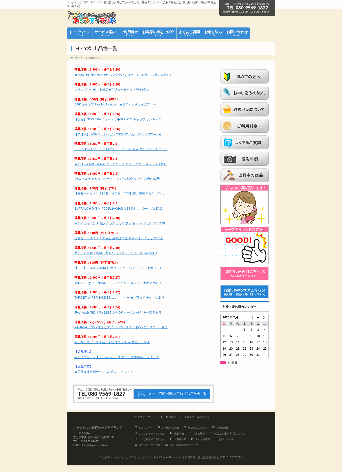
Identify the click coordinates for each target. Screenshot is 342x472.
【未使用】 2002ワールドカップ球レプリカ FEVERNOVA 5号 (118, 134)
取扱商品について (197, 427)
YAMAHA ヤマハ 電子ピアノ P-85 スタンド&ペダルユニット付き (121, 327)
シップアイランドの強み (152, 433)
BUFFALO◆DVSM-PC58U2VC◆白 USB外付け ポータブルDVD (118, 208)
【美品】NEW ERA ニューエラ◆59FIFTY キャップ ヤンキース (117, 119)
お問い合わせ (226, 439)
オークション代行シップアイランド (135, 457)
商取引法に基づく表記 (197, 417)
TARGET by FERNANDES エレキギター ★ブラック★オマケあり (119, 297)
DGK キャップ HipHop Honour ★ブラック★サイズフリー (115, 104)
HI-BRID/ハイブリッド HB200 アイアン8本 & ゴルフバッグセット (120, 149)
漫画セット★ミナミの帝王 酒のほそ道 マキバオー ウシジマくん (118, 238)
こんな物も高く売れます (152, 439)
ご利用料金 (222, 427)
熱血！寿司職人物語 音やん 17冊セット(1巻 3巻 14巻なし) (115, 253)
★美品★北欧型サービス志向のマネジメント (105, 372)
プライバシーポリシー (145, 417)
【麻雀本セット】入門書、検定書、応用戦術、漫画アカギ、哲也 (119, 193)
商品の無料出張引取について (229, 433)
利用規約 (171, 417)
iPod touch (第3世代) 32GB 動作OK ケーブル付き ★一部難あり (118, 312)
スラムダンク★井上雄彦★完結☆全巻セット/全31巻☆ (111, 89)
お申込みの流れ (170, 427)
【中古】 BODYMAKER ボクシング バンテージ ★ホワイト (118, 268)
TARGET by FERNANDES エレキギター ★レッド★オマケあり (117, 283)
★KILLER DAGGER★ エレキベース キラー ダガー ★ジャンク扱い (120, 164)
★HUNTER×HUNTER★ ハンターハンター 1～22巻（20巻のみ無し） (123, 74)
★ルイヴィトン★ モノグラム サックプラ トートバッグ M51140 (119, 223)
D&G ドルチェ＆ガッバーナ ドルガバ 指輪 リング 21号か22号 (117, 178)
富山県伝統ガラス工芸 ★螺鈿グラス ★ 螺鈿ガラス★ (112, 342)
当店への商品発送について (183, 445)
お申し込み (199, 433)
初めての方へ (146, 427)
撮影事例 (179, 433)
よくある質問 (202, 439)
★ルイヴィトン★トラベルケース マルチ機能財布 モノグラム (116, 357)
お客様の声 (180, 439)
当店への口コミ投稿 (149, 445)
